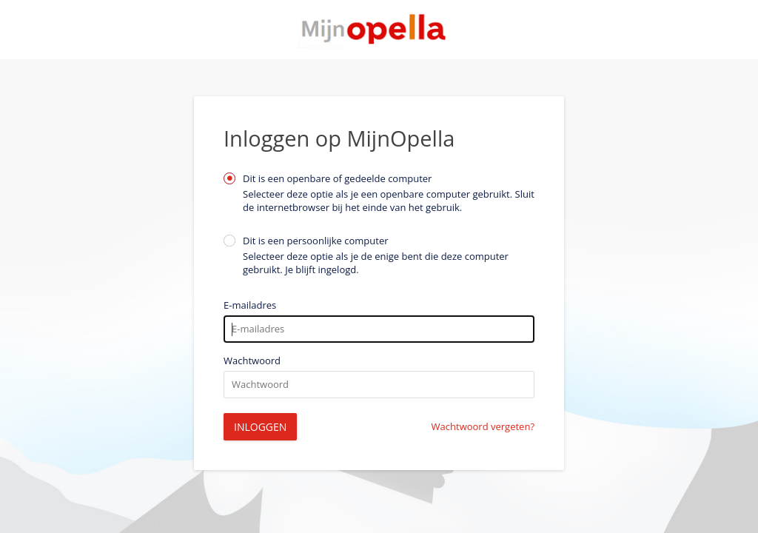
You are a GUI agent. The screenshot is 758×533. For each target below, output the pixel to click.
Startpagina (379, 29)
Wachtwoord (252, 360)
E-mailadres (250, 305)
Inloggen (260, 427)
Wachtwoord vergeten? (483, 426)
